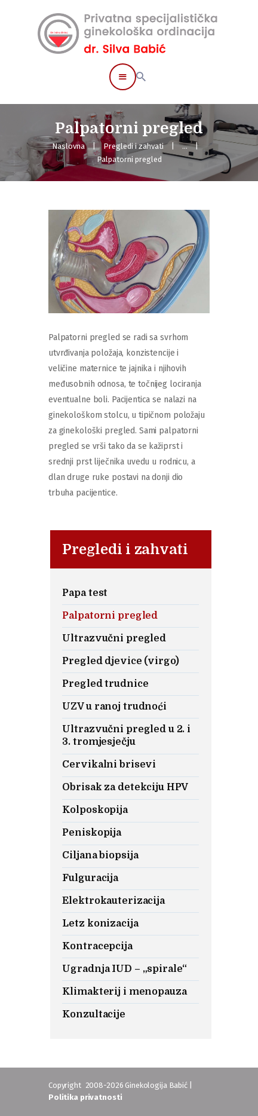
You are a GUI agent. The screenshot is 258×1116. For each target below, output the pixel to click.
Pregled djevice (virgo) (120, 661)
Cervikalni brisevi (109, 764)
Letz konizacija (100, 923)
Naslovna (68, 146)
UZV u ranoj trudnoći (114, 706)
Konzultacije (93, 1014)
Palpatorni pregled (110, 615)
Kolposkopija (94, 810)
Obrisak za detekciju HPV (125, 787)
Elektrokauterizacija (113, 900)
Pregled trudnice (105, 683)
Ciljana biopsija (100, 855)
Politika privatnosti (85, 1097)
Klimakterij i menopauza (124, 991)
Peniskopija (91, 832)
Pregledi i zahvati (133, 146)
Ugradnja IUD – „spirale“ (124, 969)
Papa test (85, 593)
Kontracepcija (97, 946)
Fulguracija (90, 878)
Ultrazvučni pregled (114, 638)
